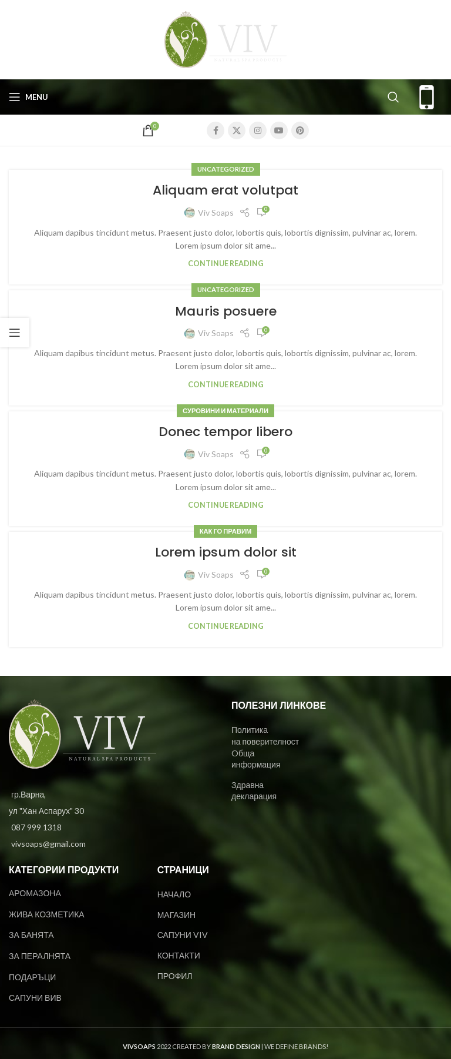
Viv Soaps (216, 212)
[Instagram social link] (258, 130)
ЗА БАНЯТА (31, 935)
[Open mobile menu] (28, 97)
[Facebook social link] (215, 130)
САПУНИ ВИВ (35, 998)
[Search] (393, 97)
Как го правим (226, 531)
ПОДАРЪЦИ (32, 977)
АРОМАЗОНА (35, 893)
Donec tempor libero (225, 432)
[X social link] (236, 130)
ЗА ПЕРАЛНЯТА (39, 956)
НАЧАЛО (174, 894)
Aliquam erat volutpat (225, 190)
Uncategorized (225, 169)
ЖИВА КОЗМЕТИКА (47, 914)
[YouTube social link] (279, 130)
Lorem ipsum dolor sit (226, 552)
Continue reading (226, 263)
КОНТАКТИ (178, 955)
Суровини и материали (225, 410)
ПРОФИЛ (175, 976)
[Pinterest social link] (300, 130)
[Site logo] (225, 38)
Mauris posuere (226, 311)
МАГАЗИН (176, 915)
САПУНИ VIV (182, 935)
